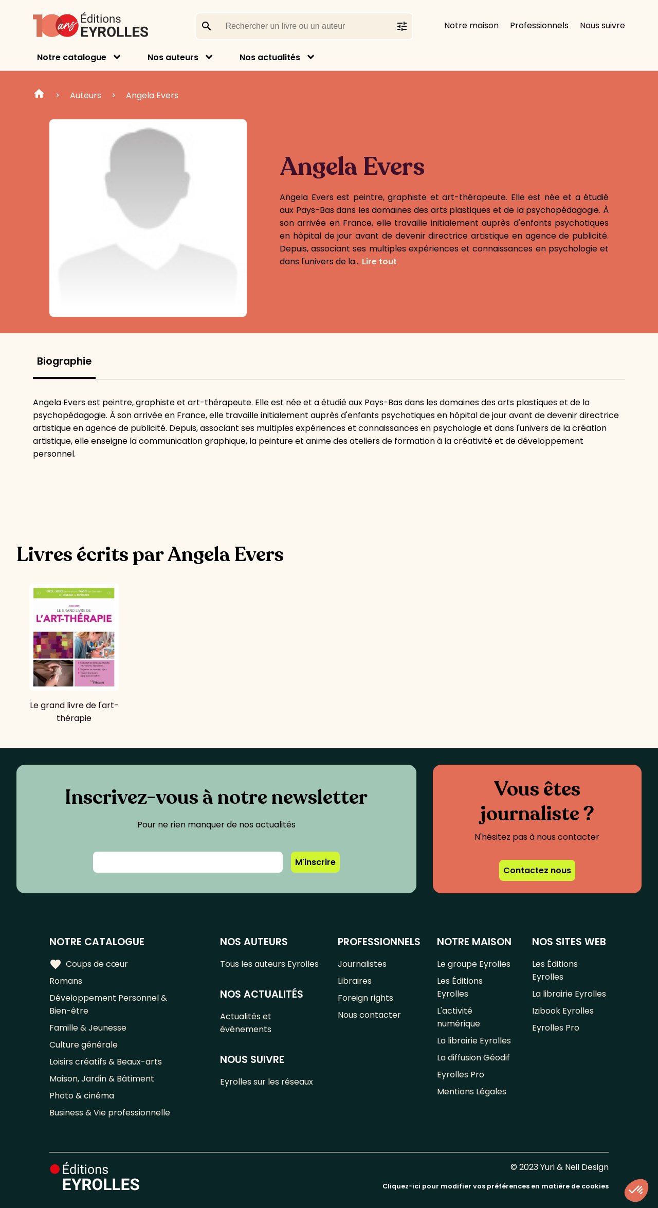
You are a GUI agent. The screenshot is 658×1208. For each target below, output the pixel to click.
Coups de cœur (88, 964)
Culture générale (83, 1045)
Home (39, 95)
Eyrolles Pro (460, 1074)
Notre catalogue (71, 57)
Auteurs (85, 95)
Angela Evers (152, 95)
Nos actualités (270, 57)
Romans (65, 981)
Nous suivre (602, 25)
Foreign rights (365, 998)
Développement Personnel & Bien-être (108, 1004)
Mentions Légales (471, 1091)
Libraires (355, 981)
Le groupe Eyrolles (473, 964)
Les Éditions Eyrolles (460, 987)
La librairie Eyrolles (474, 1041)
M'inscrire (315, 862)
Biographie (64, 361)
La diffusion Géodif (473, 1057)
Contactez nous (537, 870)
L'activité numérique (458, 1017)
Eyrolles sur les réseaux (266, 1082)
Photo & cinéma (81, 1096)
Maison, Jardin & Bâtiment (101, 1079)
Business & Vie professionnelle (109, 1113)
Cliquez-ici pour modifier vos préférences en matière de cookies (495, 1186)
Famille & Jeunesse (87, 1028)
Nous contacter (369, 1015)
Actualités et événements (245, 1023)
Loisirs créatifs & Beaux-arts (105, 1062)
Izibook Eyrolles (563, 1011)
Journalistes (362, 964)
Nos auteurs (173, 57)
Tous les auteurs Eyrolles (269, 964)
